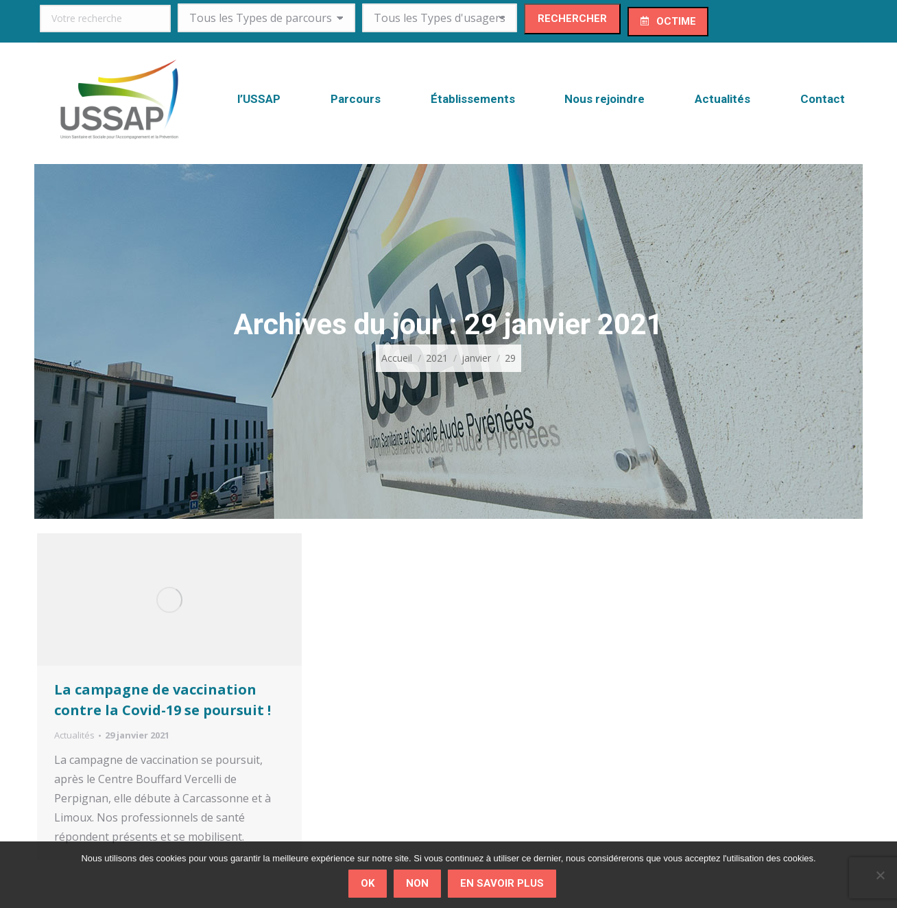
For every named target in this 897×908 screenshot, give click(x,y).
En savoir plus (502, 883)
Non (417, 883)
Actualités (74, 735)
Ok (367, 883)
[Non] (880, 875)
